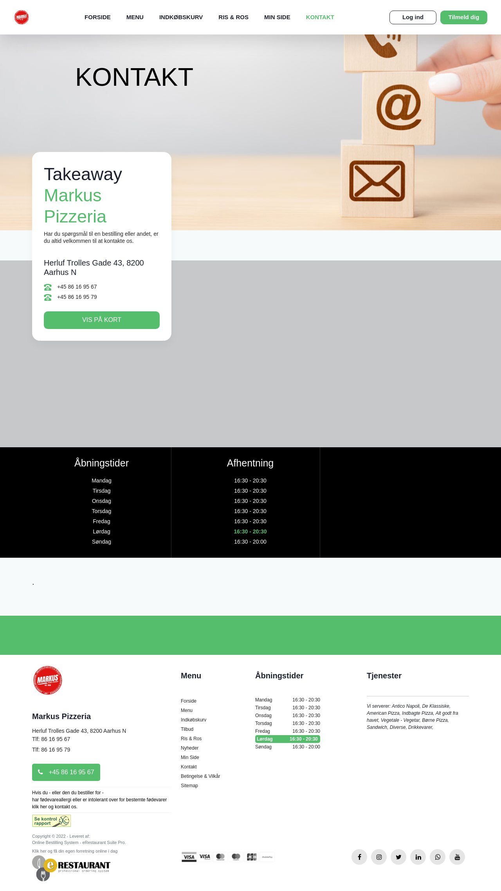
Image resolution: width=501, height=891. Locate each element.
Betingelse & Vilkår (200, 776)
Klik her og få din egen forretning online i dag (74, 851)
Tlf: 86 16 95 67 (51, 739)
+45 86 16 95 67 (70, 287)
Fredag (287, 731)
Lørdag (288, 739)
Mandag (287, 700)
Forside (98, 17)
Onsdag (287, 715)
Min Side (277, 17)
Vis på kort (101, 319)
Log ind (413, 17)
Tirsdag (287, 708)
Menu (135, 17)
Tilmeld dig (464, 17)
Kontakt (320, 17)
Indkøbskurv (181, 17)
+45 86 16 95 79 (70, 298)
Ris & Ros (233, 17)
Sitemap (189, 785)
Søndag (287, 747)
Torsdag (287, 723)
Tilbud (187, 729)
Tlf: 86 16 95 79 (51, 749)
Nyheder (189, 748)
